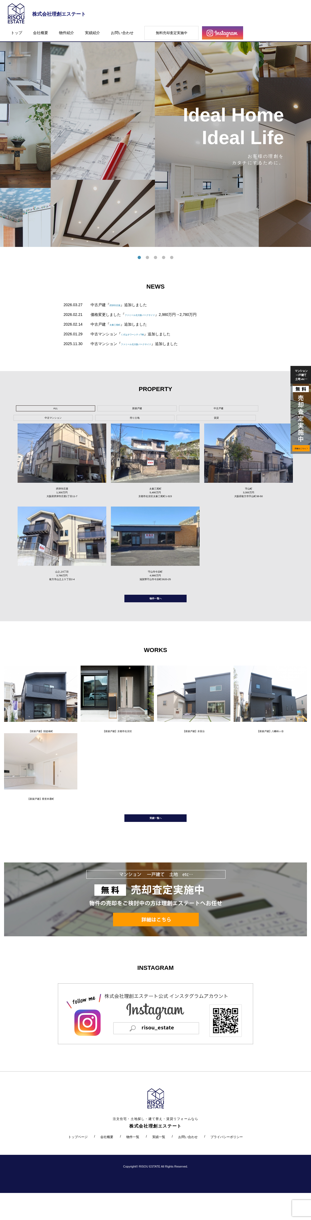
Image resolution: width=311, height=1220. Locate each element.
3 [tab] (155, 257)
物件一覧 (132, 1164)
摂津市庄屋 (119, 305)
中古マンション (159, 409)
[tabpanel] (155, 137)
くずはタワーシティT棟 (141, 334)
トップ (16, 33)
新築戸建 (77, 409)
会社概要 (40, 33)
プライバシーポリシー (226, 1164)
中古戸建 (118, 409)
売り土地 (200, 409)
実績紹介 (92, 33)
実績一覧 (158, 1164)
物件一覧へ (155, 612)
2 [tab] (147, 257)
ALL (36, 409)
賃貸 (241, 409)
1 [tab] (139, 257)
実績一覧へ (155, 842)
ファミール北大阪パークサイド (151, 314)
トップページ (78, 1164)
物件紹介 (66, 33)
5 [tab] (171, 257)
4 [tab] (163, 257)
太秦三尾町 (119, 324)
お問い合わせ (122, 33)
